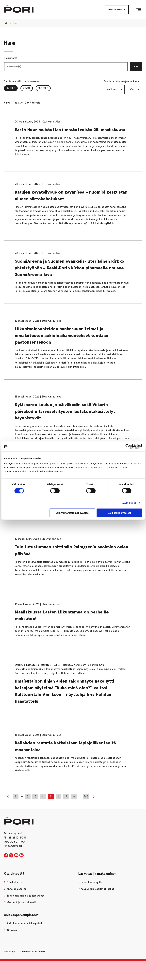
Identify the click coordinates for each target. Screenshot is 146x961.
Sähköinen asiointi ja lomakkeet (24, 895)
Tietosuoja (9, 951)
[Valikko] (138, 9)
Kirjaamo (10, 930)
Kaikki (12, 88)
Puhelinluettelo (14, 882)
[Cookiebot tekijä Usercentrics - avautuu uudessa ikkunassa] (127, 446)
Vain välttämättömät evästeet (72, 512)
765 (85, 796)
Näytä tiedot (129, 502)
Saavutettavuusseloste (32, 951)
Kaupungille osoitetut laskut (96, 888)
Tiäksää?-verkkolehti (75, 664)
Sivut (26, 88)
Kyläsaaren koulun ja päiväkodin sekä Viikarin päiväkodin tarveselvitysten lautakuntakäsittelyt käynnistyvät (65, 411)
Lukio (57, 664)
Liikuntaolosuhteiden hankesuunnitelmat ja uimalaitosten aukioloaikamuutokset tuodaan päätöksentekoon (61, 335)
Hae (136, 66)
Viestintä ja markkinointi (20, 902)
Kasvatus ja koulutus (38, 664)
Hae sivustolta (116, 9)
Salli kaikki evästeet (119, 512)
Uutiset (43, 88)
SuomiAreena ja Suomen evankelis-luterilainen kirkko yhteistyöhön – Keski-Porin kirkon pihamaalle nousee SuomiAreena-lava (69, 268)
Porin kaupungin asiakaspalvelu (23, 923)
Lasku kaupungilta (90, 882)
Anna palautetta (15, 888)
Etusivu (19, 664)
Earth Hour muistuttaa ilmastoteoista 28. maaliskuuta (70, 129)
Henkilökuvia (97, 664)
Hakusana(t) (11, 58)
